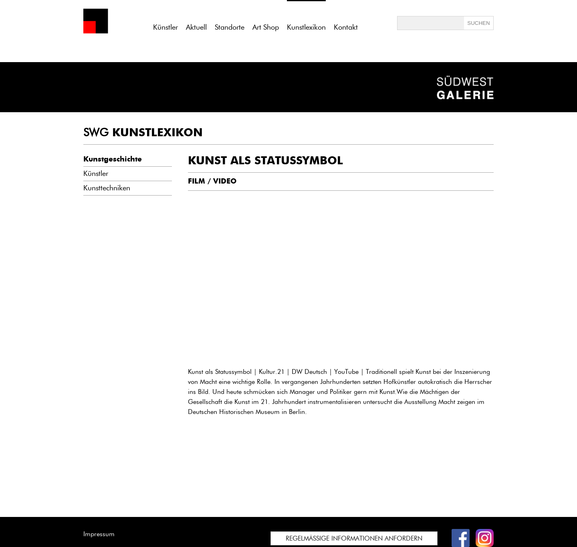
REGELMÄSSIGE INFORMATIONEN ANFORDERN (354, 538)
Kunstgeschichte (112, 159)
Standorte (229, 27)
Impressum (99, 534)
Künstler (165, 27)
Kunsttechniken (106, 188)
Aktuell (196, 27)
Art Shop (265, 27)
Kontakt (346, 27)
